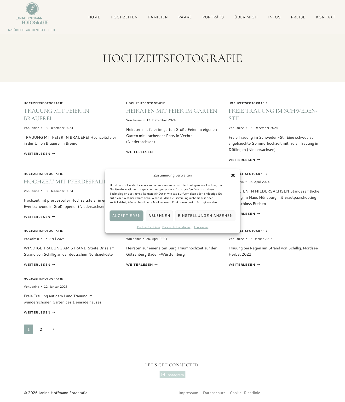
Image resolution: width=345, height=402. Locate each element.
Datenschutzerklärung (176, 227)
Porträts (213, 17)
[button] (233, 175)
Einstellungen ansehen (205, 215)
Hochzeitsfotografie (43, 103)
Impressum (201, 227)
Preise (298, 17)
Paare (185, 17)
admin (34, 239)
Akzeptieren (126, 215)
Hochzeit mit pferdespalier (67, 181)
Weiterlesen (39, 153)
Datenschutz (214, 392)
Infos (274, 17)
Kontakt (326, 17)
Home (94, 17)
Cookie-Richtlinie (148, 227)
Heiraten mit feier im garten (171, 110)
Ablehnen (159, 215)
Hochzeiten (124, 17)
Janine (34, 128)
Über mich (246, 17)
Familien (158, 17)
